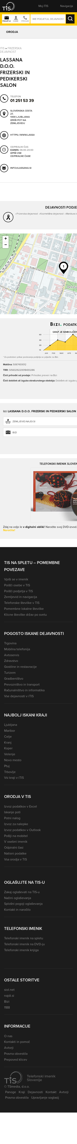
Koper (8, 748)
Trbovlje (10, 772)
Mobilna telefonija (17, 649)
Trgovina (10, 643)
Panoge (10, 1092)
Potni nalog (12, 818)
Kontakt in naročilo (17, 909)
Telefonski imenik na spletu (23, 938)
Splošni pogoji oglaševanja (23, 903)
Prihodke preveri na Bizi (44, 375)
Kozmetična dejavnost (51, 214)
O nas (8, 1036)
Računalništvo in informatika (24, 690)
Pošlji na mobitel (16, 835)
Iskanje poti (12, 812)
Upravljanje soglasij (45, 1097)
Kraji (22, 1092)
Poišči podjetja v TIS (18, 591)
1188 (7, 1007)
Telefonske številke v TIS (21, 602)
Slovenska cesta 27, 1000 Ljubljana (21, 114)
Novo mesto (12, 760)
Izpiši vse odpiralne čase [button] (20, 155)
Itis (2, 48)
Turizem (10, 672)
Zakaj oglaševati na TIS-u (22, 892)
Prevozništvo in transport (22, 684)
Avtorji (9, 1047)
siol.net (9, 989)
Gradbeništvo (13, 678)
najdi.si (9, 995)
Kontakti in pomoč (17, 1041)
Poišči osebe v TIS (17, 585)
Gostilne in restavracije (20, 666)
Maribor (9, 730)
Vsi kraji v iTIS (14, 777)
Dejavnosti (35, 1092)
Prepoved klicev (15, 1059)
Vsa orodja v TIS (15, 859)
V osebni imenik (15, 841)
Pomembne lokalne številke (24, 608)
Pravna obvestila (16, 1053)
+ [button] (5, 239)
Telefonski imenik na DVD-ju (24, 944)
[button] (11, 6)
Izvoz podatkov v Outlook (22, 830)
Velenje (9, 754)
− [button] (5, 245)
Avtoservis (11, 655)
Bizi (6, 1001)
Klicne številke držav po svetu (25, 614)
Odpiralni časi (13, 847)
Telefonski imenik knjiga (21, 950)
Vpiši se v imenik (16, 579)
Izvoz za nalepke (16, 824)
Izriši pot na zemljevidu (18, 122)
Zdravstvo (11, 660)
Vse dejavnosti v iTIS (19, 696)
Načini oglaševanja (17, 898)
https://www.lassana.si (25, 135)
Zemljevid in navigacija (20, 596)
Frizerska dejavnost (11, 50)
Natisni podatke (15, 853)
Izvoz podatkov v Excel (20, 806)
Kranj (7, 742)
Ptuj (7, 766)
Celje (8, 736)
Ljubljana (10, 724)
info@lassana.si (20, 168)
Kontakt (51, 1092)
